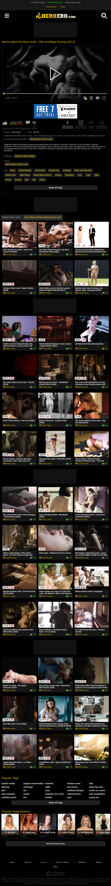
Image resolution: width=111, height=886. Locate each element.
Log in (43, 862)
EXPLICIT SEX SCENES (25, 156)
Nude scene (10, 175)
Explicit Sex (54, 170)
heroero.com (60, 873)
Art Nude (67, 170)
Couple (18, 180)
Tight (96, 175)
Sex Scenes (40, 170)
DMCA (55, 867)
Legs (88, 175)
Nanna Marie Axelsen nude (41, 139)
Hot (34, 180)
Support (82, 862)
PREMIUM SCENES (55, 2)
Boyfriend (69, 175)
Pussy (8, 180)
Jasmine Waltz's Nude (73, 2)
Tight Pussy (25, 175)
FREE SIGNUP (51, 7)
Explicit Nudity (25, 170)
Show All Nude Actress (55, 844)
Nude (12, 170)
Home (12, 862)
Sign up (27, 862)
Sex (26, 180)
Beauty (58, 175)
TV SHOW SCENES (38, 2)
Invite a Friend (62, 862)
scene (42, 180)
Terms (98, 862)
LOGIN (62, 7)
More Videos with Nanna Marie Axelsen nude (42, 217)
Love (80, 175)
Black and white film (83, 170)
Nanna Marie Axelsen (42, 175)
